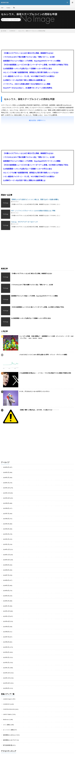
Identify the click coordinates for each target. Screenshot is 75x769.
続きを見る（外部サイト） (37, 120)
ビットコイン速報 (8, 730)
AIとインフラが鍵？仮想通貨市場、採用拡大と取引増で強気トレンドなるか (31, 72)
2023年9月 (6, 626)
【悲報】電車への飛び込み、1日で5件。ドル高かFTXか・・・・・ (39, 410)
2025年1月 (6, 544)
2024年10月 (6, 559)
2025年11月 (6, 493)
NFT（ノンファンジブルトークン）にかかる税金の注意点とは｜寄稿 (33, 210)
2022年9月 (6, 688)
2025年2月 (6, 539)
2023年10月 (6, 621)
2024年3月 (6, 596)
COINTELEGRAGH (8, 709)
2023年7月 (6, 637)
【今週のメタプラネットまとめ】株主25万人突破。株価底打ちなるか (28, 53)
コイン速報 (6, 724)
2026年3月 (6, 472)
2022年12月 (6, 673)
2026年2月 (6, 477)
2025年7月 (6, 513)
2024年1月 (6, 606)
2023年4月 (6, 652)
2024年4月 (6, 590)
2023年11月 (6, 616)
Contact (8, 7)
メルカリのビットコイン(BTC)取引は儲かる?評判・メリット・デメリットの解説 (43, 354)
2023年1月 (6, 667)
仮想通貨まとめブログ (9, 740)
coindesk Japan (7, 699)
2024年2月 (6, 601)
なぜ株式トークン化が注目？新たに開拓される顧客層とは (24, 80)
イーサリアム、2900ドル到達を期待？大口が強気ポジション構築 (26, 84)
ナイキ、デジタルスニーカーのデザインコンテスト (34, 391)
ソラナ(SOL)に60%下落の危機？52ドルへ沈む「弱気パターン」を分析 (29, 57)
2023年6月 (6, 642)
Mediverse (6, 719)
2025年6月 (6, 518)
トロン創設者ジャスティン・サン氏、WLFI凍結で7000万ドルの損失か (29, 76)
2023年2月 (6, 662)
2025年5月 (6, 524)
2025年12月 (6, 488)
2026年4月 (6, 467)
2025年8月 (6, 508)
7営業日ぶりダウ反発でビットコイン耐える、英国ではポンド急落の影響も (35, 199)
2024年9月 (6, 565)
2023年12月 (6, 611)
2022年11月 (6, 678)
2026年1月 (6, 482)
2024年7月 (6, 575)
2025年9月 (6, 503)
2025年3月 (6, 534)
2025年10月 (6, 498)
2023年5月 (6, 647)
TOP (2, 7)
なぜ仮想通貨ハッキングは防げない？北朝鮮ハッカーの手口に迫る (27, 68)
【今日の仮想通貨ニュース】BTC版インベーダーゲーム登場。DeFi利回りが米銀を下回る (35, 65)
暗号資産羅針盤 (7, 745)
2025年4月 (6, 529)
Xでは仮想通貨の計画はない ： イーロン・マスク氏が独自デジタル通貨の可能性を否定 (45, 373)
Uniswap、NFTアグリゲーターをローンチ (24, 222)
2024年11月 (6, 554)
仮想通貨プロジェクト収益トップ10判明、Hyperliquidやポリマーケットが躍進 (31, 61)
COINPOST (15, 19)
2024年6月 (6, 580)
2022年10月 (6, 683)
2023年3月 (6, 657)
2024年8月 (6, 570)
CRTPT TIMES (7, 714)
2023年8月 (6, 631)
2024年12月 (6, 549)
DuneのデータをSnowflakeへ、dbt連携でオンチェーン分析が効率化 (27, 88)
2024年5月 (6, 585)
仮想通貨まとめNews (9, 735)
